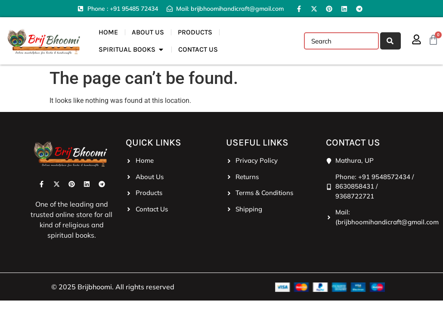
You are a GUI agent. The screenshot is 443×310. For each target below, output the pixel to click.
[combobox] (341, 41)
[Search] (390, 41)
